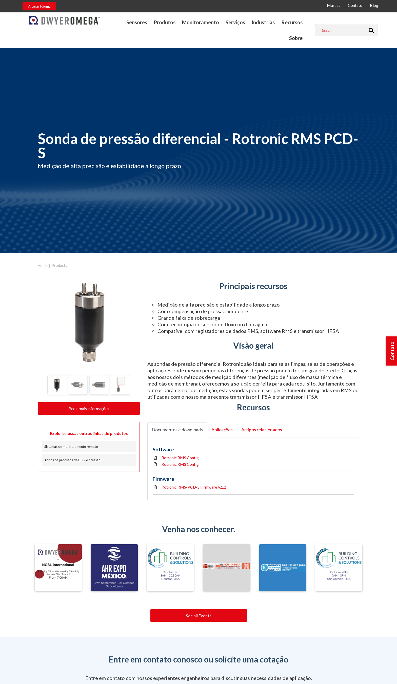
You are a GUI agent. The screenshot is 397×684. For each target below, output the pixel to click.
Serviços (235, 22)
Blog (374, 5)
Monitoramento (200, 22)
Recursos (292, 22)
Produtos (164, 22)
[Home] (64, 20)
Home (42, 265)
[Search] (371, 30)
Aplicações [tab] (222, 429)
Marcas (333, 5)
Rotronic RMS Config (180, 457)
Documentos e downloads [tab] (177, 429)
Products (59, 265)
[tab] (57, 385)
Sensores (136, 22)
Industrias (263, 22)
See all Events (198, 615)
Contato (355, 5)
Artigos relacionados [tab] (261, 429)
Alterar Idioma (39, 6)
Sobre (296, 38)
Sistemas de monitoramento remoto (71, 447)
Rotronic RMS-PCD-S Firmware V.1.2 (194, 487)
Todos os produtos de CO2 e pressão (72, 460)
